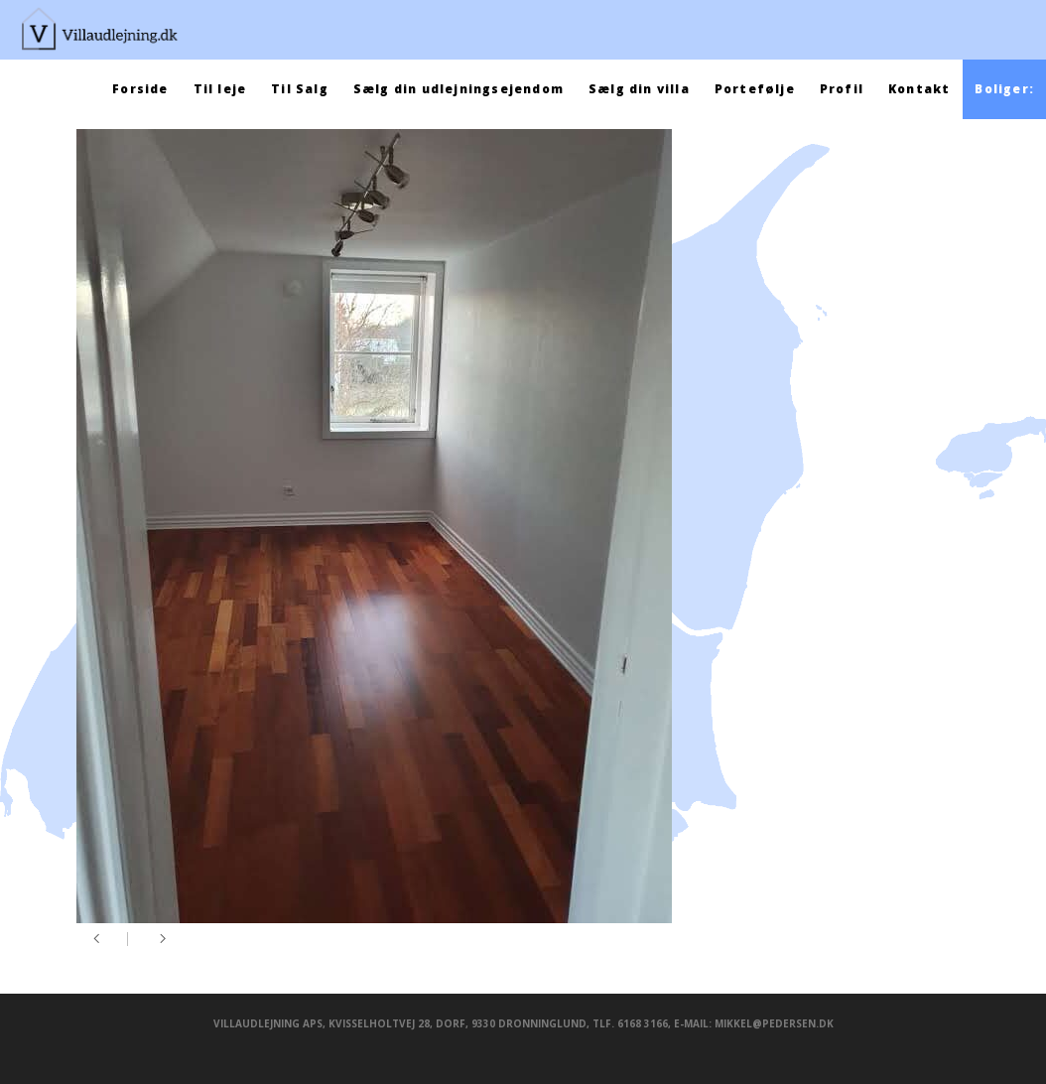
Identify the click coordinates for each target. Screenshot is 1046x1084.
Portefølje (755, 88)
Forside (140, 88)
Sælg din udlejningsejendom (458, 88)
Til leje (220, 88)
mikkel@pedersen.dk (774, 1023)
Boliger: (1004, 88)
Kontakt (919, 88)
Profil (841, 88)
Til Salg (299, 88)
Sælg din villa (639, 88)
